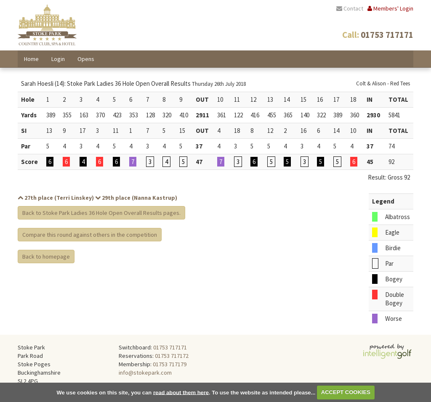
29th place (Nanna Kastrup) (136, 197)
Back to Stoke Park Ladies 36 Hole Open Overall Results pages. (101, 213)
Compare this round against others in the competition (89, 234)
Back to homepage (46, 256)
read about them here (181, 392)
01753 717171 (170, 347)
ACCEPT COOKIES (345, 392)
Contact (349, 8)
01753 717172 (172, 356)
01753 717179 (169, 364)
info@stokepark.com (145, 372)
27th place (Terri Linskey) (56, 197)
